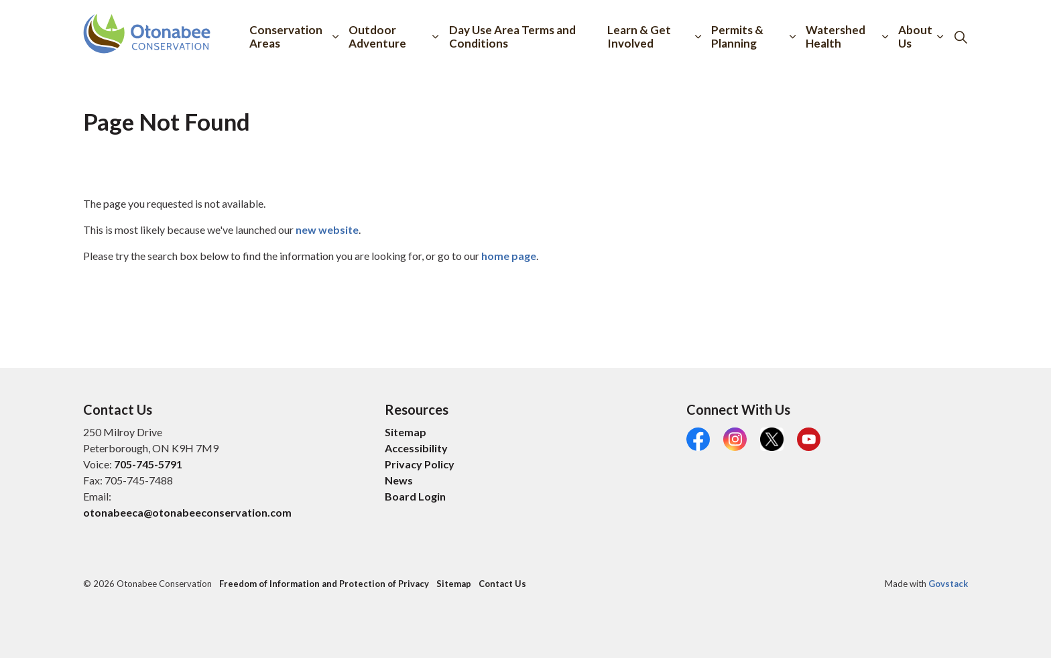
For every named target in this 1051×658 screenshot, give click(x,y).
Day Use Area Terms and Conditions (512, 36)
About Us (915, 36)
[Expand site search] (960, 37)
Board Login (415, 496)
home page (508, 255)
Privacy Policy (419, 464)
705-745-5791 (148, 464)
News (399, 480)
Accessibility (416, 448)
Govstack (948, 583)
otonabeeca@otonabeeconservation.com (187, 512)
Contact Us (502, 583)
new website (327, 229)
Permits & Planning (737, 36)
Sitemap (405, 431)
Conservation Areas (285, 36)
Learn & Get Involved (639, 36)
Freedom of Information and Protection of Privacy (324, 583)
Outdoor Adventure (377, 36)
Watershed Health (835, 36)
